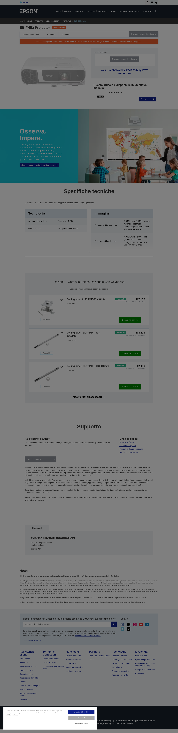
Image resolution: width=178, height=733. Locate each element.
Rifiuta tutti (81, 718)
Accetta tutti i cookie (81, 712)
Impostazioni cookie (81, 723)
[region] (50, 718)
